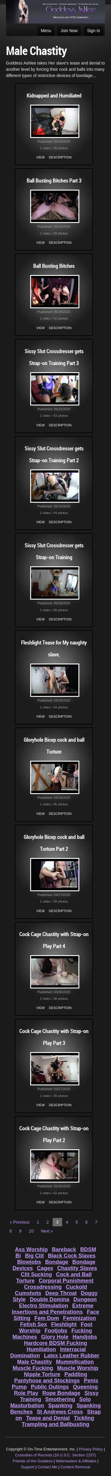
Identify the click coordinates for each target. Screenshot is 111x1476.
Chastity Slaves (77, 1268)
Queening (85, 1387)
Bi (18, 1256)
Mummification (75, 1362)
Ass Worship (31, 1249)
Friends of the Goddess (33, 1461)
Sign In (93, 30)
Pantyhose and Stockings (47, 1381)
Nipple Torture (42, 1374)
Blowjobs (29, 1262)
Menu (46, 30)
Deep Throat (61, 1293)
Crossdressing (43, 1287)
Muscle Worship (77, 1368)
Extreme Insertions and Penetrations (53, 1309)
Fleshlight (64, 1324)
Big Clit (34, 1256)
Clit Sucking (36, 1274)
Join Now (69, 30)
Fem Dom (46, 1318)
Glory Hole (54, 1337)
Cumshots (28, 1293)
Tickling (84, 1418)
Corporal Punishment (66, 1281)
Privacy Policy (91, 1449)
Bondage (56, 1262)
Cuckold (76, 1287)
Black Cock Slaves (72, 1256)
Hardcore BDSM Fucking (55, 1343)
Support (28, 1467)
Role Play (26, 1393)
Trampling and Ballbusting (55, 1424)
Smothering (60, 1399)
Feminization (79, 1318)
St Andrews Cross (60, 1412)
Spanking (60, 1406)
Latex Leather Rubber (71, 1356)
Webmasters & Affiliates (76, 1461)
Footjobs (55, 1331)
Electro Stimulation (43, 1306)
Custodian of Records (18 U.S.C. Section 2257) (55, 1455)
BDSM (88, 1249)
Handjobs (85, 1337)
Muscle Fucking (33, 1368)
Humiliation (41, 1349)
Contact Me (47, 1467)
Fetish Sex (33, 1324)
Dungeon (85, 1299)
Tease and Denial (48, 1418)
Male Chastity (34, 1362)
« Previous (19, 1222)
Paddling (76, 1374)
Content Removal (75, 1467)
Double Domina (49, 1299)
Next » (47, 1231)
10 (31, 1231)
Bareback (64, 1249)
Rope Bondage (61, 1393)
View (40, 157)
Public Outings (50, 1387)
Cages (45, 1268)
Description (60, 157)
